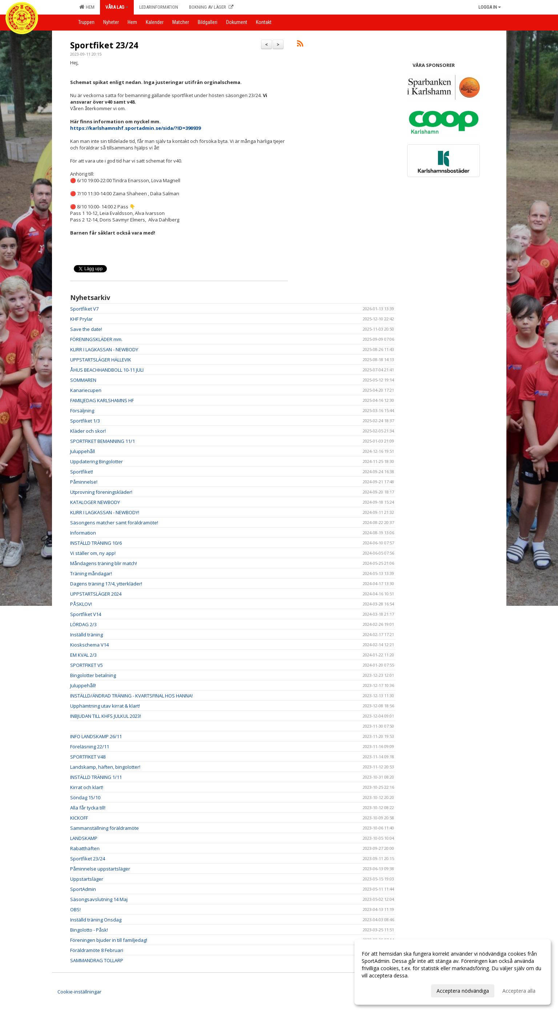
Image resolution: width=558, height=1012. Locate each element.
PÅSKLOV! (81, 604)
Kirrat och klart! (86, 787)
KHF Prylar (81, 319)
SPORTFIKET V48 (87, 756)
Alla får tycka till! (87, 807)
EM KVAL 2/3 (83, 655)
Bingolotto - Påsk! (89, 930)
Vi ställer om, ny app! (93, 553)
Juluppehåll (82, 451)
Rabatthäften (85, 848)
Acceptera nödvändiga (463, 990)
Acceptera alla (518, 990)
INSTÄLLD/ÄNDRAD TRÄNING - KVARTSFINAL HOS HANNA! (131, 695)
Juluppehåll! (83, 685)
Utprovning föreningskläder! (101, 492)
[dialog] (452, 972)
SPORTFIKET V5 (86, 665)
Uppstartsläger (86, 879)
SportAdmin (83, 889)
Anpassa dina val (381, 990)
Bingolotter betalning (93, 675)
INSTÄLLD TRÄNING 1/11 (96, 777)
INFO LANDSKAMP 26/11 (96, 736)
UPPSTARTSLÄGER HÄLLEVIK (100, 359)
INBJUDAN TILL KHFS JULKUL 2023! (105, 716)
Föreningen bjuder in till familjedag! (108, 940)
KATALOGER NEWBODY (95, 502)
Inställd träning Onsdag (95, 919)
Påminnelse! (83, 482)
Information (83, 532)
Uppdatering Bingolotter (96, 461)
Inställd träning (86, 634)
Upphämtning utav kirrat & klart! (105, 706)
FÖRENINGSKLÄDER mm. (96, 339)
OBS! (75, 909)
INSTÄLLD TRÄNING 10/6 (96, 543)
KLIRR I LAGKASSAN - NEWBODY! (104, 512)
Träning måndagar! (91, 573)
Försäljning (82, 410)
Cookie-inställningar (79, 991)
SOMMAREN (83, 380)
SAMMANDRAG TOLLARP (96, 960)
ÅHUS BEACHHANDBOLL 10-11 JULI (107, 370)
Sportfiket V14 (85, 614)
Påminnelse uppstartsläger (100, 868)
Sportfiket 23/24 (104, 45)
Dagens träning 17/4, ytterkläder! (106, 583)
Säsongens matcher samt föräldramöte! (114, 522)
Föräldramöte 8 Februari (96, 950)
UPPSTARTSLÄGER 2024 (95, 594)
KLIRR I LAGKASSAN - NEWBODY (104, 349)
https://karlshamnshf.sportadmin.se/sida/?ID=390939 (135, 128)
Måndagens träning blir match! (103, 563)
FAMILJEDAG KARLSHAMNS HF (102, 400)
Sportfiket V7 (84, 308)
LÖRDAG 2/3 (83, 624)
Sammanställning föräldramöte (104, 828)
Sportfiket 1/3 (85, 420)
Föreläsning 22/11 (89, 746)
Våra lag (116, 7)
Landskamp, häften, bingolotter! (105, 767)
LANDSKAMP (83, 838)
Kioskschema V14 (89, 644)
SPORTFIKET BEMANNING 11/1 (102, 441)
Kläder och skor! (88, 431)
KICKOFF (79, 818)
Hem (87, 7)
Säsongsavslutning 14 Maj (99, 899)
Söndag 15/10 (85, 797)
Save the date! (86, 329)
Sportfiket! (81, 471)
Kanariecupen (85, 390)
